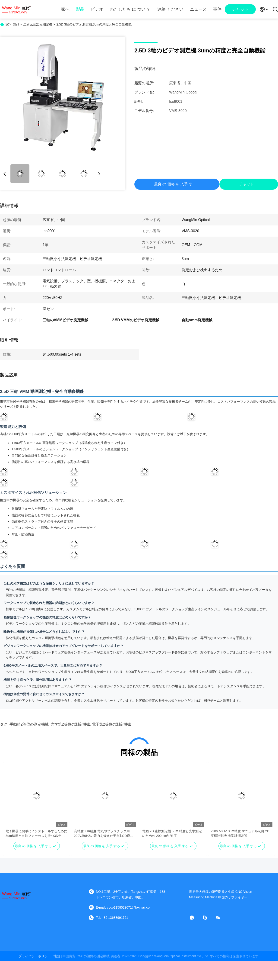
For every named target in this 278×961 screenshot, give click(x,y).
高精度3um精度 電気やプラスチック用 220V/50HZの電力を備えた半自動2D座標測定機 (103, 833)
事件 (217, 9)
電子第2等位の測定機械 (111, 724)
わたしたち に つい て (130, 9)
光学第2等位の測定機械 (70, 724)
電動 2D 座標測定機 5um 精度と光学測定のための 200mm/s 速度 (172, 833)
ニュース (198, 9)
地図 (57, 956)
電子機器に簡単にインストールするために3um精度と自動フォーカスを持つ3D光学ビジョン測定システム (36, 833)
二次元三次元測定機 (37, 24)
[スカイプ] (208, 917)
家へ (65, 9)
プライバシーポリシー (35, 956)
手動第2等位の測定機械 (29, 724)
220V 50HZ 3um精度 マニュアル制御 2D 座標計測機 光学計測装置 (240, 833)
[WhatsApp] (195, 917)
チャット (240, 9)
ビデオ (97, 9)
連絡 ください (170, 9)
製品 (80, 9)
